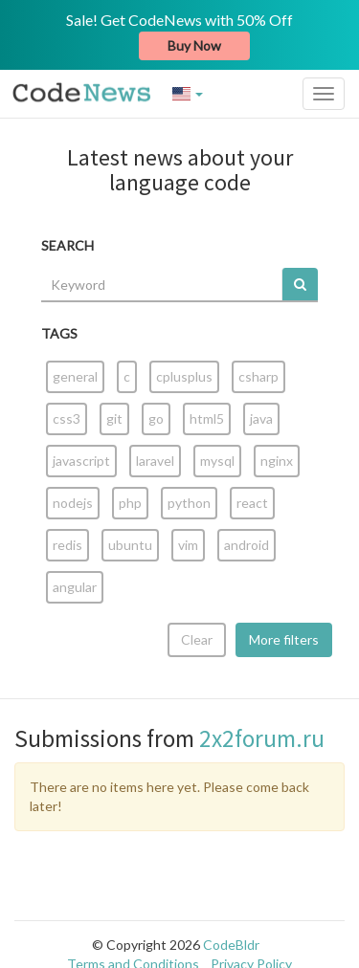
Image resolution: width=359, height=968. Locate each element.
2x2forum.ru (262, 738)
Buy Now (194, 45)
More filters (284, 639)
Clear (197, 639)
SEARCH (67, 245)
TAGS (59, 333)
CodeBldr (231, 944)
